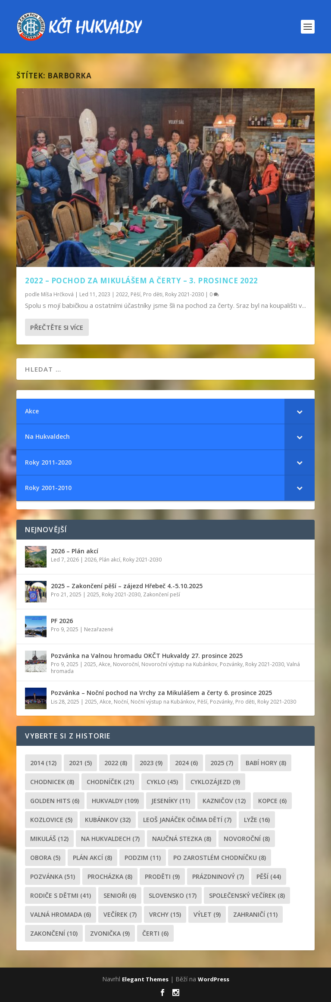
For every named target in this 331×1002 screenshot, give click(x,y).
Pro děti (152, 294)
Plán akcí (109, 559)
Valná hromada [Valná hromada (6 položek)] (60, 914)
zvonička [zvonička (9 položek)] (110, 933)
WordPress (213, 979)
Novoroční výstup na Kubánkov (179, 664)
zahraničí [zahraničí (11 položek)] (255, 914)
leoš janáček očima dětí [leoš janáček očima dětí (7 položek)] (187, 820)
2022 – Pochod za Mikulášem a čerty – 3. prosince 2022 (141, 280)
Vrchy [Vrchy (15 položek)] (165, 914)
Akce (104, 664)
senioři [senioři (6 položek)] (119, 895)
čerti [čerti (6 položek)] (155, 933)
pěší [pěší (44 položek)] (268, 876)
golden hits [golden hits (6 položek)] (54, 801)
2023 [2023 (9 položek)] (151, 763)
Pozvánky (231, 664)
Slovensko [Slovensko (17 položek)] (173, 895)
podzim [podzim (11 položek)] (143, 857)
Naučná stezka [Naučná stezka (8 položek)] (181, 838)
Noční (121, 701)
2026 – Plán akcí (74, 551)
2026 (90, 559)
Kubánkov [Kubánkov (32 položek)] (108, 820)
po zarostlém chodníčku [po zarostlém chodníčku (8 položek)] (219, 857)
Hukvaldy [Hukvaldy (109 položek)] (115, 801)
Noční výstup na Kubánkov (163, 701)
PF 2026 (62, 621)
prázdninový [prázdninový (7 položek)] (218, 876)
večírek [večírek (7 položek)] (120, 914)
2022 (122, 294)
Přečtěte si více (56, 327)
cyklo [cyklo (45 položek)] (162, 782)
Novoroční (126, 664)
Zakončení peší (161, 594)
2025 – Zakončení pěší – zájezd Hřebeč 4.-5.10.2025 (127, 586)
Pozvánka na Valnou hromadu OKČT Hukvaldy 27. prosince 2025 (147, 655)
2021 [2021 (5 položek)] (80, 763)
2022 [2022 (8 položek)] (115, 763)
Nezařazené (98, 629)
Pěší (136, 294)
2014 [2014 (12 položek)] (43, 763)
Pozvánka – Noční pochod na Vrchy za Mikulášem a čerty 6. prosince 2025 (161, 693)
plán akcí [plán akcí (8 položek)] (92, 857)
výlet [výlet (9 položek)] (207, 914)
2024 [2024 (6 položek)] (186, 763)
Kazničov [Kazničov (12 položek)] (224, 801)
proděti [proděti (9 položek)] (162, 876)
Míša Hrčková (57, 294)
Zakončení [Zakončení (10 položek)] (54, 933)
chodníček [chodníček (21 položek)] (110, 782)
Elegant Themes (145, 979)
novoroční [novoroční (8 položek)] (247, 838)
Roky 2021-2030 (184, 294)
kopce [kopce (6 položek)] (272, 801)
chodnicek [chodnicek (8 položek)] (52, 782)
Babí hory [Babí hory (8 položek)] (266, 763)
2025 (93, 594)
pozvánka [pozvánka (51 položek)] (52, 876)
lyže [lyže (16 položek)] (257, 820)
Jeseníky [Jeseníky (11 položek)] (170, 801)
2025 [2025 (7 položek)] (221, 763)
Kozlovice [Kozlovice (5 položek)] (51, 820)
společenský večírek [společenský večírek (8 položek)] (247, 895)
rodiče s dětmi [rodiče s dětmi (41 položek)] (60, 895)
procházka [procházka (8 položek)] (109, 876)
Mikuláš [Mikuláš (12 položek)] (49, 838)
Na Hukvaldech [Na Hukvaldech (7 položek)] (110, 838)
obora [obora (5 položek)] (45, 857)
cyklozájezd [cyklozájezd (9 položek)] (215, 782)
